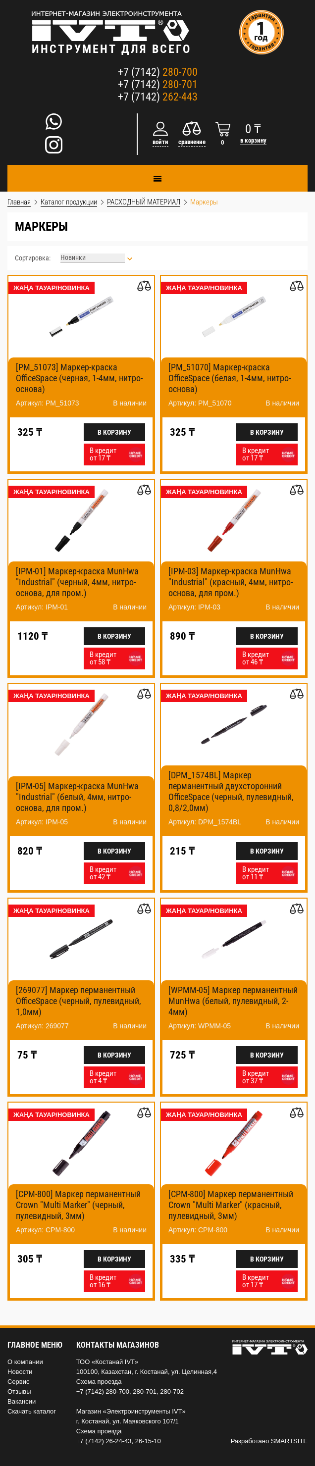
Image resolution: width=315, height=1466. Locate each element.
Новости (19, 1371)
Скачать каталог (31, 1411)
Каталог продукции (69, 202)
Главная (19, 202)
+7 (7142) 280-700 (102, 1391)
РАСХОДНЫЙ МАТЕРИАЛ (143, 202)
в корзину (253, 140)
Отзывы (19, 1391)
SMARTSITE (289, 1441)
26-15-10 (148, 1441)
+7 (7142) (158, 72)
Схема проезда (99, 1381)
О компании (25, 1361)
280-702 (172, 1391)
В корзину (114, 432)
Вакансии (21, 1401)
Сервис (18, 1381)
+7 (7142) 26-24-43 (104, 1441)
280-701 (145, 1391)
